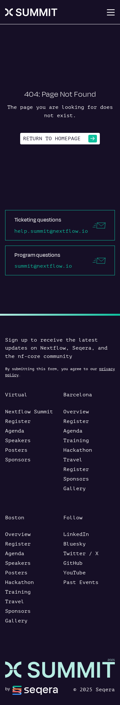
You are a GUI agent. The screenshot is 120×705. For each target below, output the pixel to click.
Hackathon (77, 450)
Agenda (14, 431)
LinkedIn (76, 534)
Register (18, 421)
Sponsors (18, 460)
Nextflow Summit (29, 412)
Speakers (18, 440)
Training (76, 440)
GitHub (73, 563)
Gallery (74, 488)
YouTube (74, 573)
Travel (73, 460)
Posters (16, 450)
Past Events (81, 582)
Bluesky (74, 544)
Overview (76, 412)
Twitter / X (81, 553)
